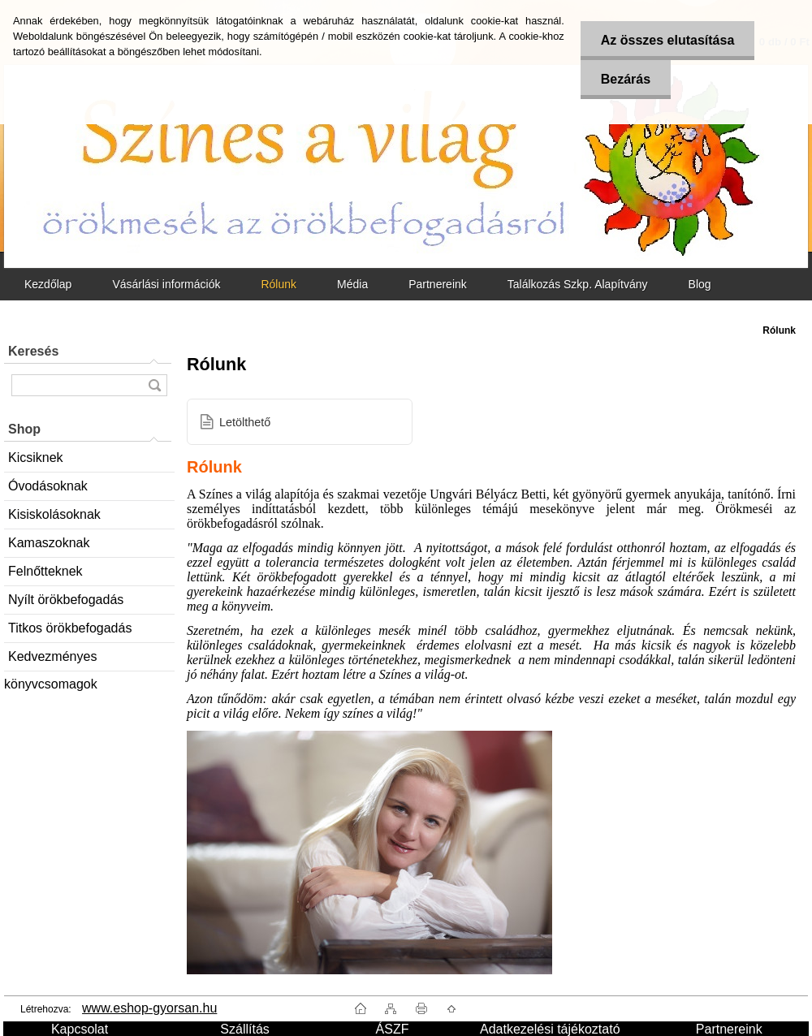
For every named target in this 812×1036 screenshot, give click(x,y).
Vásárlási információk (166, 284)
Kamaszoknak (49, 543)
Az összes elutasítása (668, 40)
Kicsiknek (35, 457)
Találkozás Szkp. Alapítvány (578, 284)
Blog (700, 284)
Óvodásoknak (48, 486)
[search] (154, 385)
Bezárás (625, 79)
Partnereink (437, 284)
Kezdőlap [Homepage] (47, 284)
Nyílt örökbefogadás (65, 599)
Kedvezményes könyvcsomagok (50, 660)
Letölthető (244, 422)
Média (352, 284)
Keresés (33, 351)
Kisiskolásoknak (54, 514)
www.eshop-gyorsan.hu (149, 1008)
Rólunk (278, 284)
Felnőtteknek (45, 571)
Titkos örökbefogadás (70, 628)
